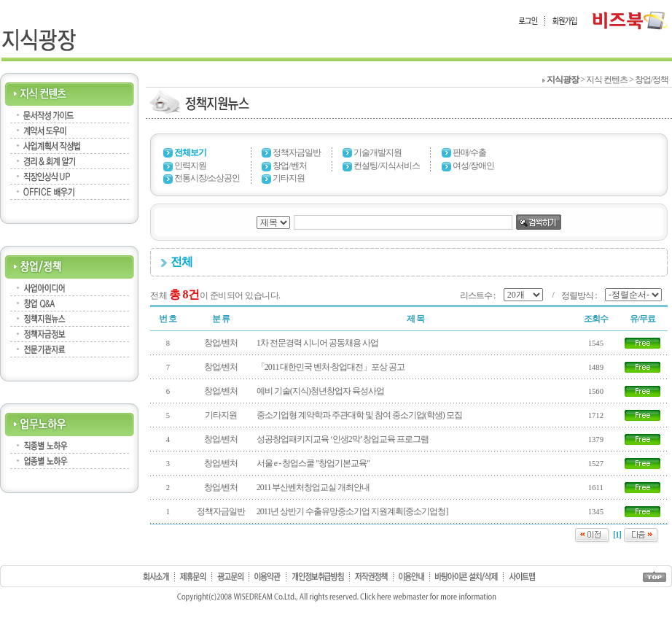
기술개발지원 (377, 152)
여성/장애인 (473, 165)
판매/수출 (469, 152)
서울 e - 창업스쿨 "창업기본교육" (313, 463)
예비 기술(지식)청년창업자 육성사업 (320, 391)
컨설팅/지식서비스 (386, 165)
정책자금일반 (297, 152)
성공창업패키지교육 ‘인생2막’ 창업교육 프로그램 (343, 439)
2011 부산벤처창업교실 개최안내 (313, 487)
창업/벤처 (289, 165)
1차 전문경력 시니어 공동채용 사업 (317, 343)
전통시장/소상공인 (207, 178)
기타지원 (289, 178)
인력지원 (190, 165)
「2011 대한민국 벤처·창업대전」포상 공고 (331, 367)
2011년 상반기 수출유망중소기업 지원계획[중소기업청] (352, 511)
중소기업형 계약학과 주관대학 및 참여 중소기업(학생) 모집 (359, 415)
